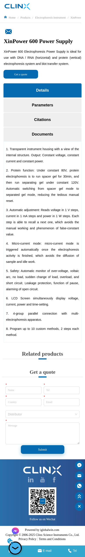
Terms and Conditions (52, 539)
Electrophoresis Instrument (50, 17)
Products (25, 17)
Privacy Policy (27, 539)
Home (12, 17)
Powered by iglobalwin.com (42, 530)
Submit (42, 449)
